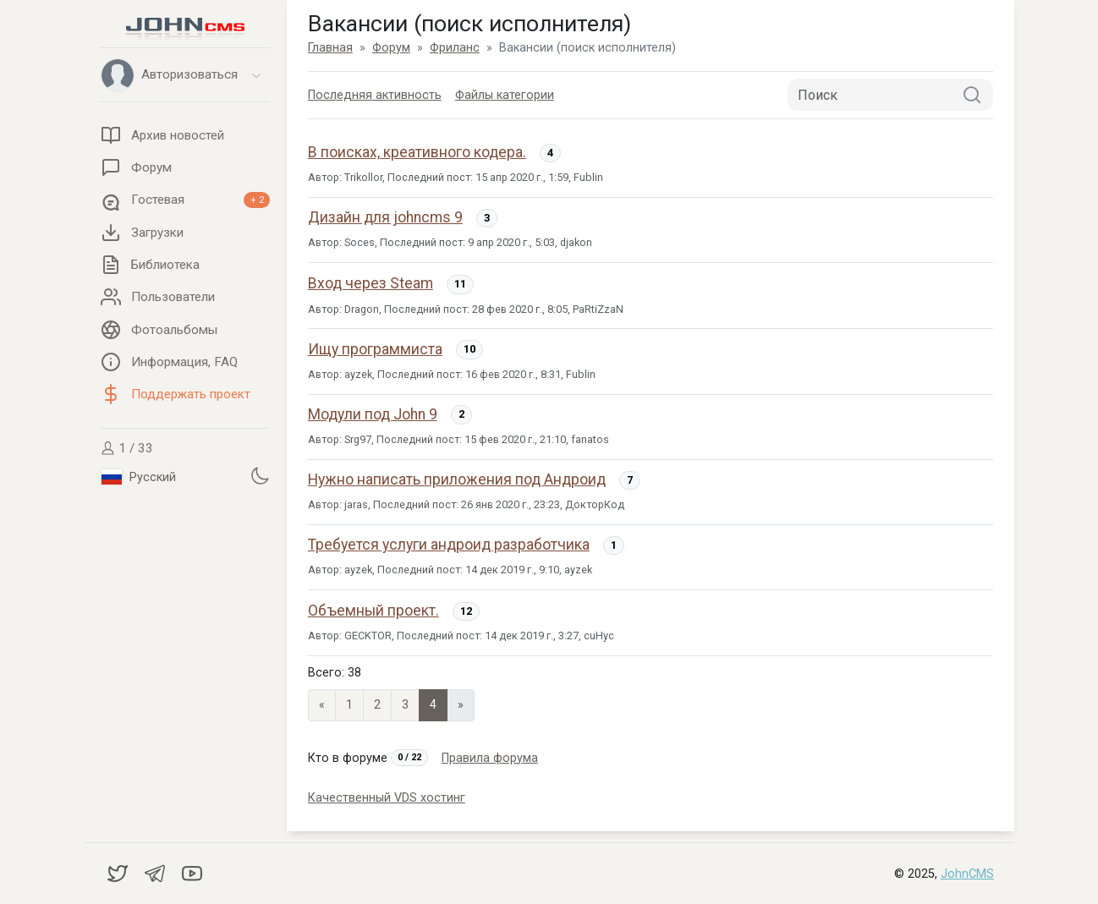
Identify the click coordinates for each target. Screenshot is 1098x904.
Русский (139, 477)
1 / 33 (127, 448)
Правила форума (490, 758)
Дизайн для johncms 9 (385, 217)
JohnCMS (967, 874)
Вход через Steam (370, 283)
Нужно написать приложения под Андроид (457, 479)
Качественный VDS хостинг (386, 798)
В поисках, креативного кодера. (417, 152)
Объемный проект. (373, 610)
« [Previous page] (322, 705)
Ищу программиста (375, 349)
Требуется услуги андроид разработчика (449, 544)
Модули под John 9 (372, 414)
